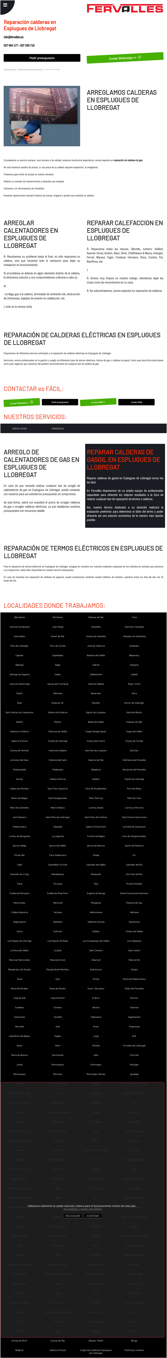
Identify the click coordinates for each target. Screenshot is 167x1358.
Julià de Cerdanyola (19, 626)
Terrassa (57, 883)
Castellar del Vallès (96, 864)
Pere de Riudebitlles (95, 788)
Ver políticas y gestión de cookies (82, 1209)
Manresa (57, 693)
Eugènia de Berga (96, 893)
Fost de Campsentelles (134, 836)
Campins (134, 664)
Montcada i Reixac (96, 1074)
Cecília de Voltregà (57, 740)
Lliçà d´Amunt (58, 997)
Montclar (57, 1074)
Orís (134, 1035)
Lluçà (96, 1035)
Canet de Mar (57, 636)
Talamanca (95, 1016)
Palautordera (19, 826)
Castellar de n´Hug (19, 874)
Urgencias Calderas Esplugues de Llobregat (96, 1351)
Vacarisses (134, 921)
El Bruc (96, 997)
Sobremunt (96, 969)
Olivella (96, 1045)
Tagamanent (134, 1016)
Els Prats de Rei (134, 874)
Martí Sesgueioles (57, 798)
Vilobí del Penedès (134, 988)
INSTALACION (19, 428)
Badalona (96, 769)
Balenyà (19, 664)
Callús (58, 674)
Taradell (58, 1016)
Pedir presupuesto (42, 58)
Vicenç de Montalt (19, 750)
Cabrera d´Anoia (57, 1350)
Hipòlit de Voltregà (134, 779)
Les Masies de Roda (57, 940)
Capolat (19, 655)
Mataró (57, 721)
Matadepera (58, 874)
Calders (96, 779)
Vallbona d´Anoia (96, 921)
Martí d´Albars (58, 807)
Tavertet (134, 1007)
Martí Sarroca (96, 798)
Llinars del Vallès (134, 931)
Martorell (57, 902)
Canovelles (19, 636)
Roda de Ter (58, 702)
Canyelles (96, 626)
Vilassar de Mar (96, 617)
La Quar (58, 950)
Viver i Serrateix (95, 988)
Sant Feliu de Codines (96, 817)
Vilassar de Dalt (134, 721)
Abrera (95, 1007)
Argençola (134, 1026)
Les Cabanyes (134, 940)
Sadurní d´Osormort (96, 826)
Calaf (19, 864)
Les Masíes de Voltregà (19, 940)
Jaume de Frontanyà (57, 683)
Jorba (19, 1064)
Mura (134, 693)
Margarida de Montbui (57, 969)
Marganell (96, 902)
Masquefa (96, 874)
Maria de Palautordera (134, 978)
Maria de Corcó (57, 959)
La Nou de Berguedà (19, 836)
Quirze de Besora (96, 845)
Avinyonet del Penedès (134, 769)
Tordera (58, 1007)
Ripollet (96, 702)
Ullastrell (95, 959)
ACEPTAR (93, 1215)
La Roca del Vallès (19, 950)
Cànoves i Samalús (134, 626)
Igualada (134, 1074)
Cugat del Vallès (134, 731)
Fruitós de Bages (96, 836)
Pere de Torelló (57, 645)
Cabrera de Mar (96, 759)
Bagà (57, 664)
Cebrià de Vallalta (58, 750)
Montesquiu (19, 1074)
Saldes (96, 931)
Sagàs (58, 1035)
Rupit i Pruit (134, 683)
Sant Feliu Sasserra (58, 788)
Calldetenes (96, 674)
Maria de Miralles (19, 988)
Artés (96, 1026)
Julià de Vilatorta (96, 645)
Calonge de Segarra (19, 674)
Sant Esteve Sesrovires (134, 817)
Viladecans (57, 769)
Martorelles (19, 902)
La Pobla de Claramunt (134, 826)
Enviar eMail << (98, 402)
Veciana (58, 912)
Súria (19, 931)
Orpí (58, 978)
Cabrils (96, 664)
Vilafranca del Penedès (134, 759)
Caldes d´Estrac (58, 779)
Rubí (19, 702)
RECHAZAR (73, 1215)
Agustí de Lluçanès (96, 712)
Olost (57, 1045)
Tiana (19, 883)
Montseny (58, 617)
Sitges (134, 969)
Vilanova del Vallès (57, 731)
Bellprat (19, 1350)
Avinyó (19, 779)
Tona (134, 617)
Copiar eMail (136, 402)
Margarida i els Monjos (19, 969)
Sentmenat (58, 1055)
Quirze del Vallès (57, 845)
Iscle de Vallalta (96, 683)
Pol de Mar (19, 855)
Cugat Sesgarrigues (96, 731)
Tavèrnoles (19, 1016)
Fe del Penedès (134, 883)
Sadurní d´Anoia (19, 740)
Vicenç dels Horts (96, 740)
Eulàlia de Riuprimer (57, 893)
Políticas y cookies (134, 1350)
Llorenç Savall (96, 807)
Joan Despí (57, 626)
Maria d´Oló (134, 959)
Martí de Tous (134, 798)
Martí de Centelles (19, 807)
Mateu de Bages (19, 798)
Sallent (19, 721)
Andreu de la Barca (57, 712)
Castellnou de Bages (19, 1035)
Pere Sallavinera (57, 855)
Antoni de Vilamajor (134, 702)
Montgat (134, 1064)
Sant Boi (134, 750)
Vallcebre (57, 921)
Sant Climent (96, 950)
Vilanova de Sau (134, 902)
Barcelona (19, 617)
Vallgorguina (19, 921)
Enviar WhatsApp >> (125, 58)
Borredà (19, 1026)
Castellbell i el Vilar (57, 864)
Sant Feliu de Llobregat (58, 817)
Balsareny (134, 655)
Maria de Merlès (58, 988)
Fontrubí (134, 1055)
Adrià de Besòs (134, 712)
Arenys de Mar (57, 1340)
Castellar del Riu (134, 864)
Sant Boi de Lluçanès (96, 750)
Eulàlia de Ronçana (19, 893)
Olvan (19, 1045)
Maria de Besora (19, 1055)
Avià (58, 1026)
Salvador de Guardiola (134, 636)
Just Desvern (19, 817)
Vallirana (134, 912)
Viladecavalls (19, 769)
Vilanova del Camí (58, 759)
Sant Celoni (134, 950)
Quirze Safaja (19, 845)
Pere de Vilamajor (19, 645)
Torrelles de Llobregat (134, 1045)
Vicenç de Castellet (96, 636)
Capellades (57, 655)
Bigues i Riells (96, 1340)
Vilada (96, 855)
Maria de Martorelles (19, 959)
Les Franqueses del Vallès (96, 940)
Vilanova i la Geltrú (19, 731)
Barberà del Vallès (96, 655)
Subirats (57, 931)
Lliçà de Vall (19, 997)
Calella (134, 674)
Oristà (96, 978)
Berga (134, 1340)
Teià (96, 883)
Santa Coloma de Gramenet (134, 893)
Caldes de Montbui (19, 788)
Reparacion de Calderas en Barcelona (30, 69)
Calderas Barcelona (10, 69)
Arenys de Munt (19, 1340)
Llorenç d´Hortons (134, 807)
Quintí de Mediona (134, 845)
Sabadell (57, 826)
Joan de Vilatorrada (19, 683)
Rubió (19, 693)
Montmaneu (58, 1064)
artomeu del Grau (19, 759)
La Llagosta (58, 836)
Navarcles (96, 693)
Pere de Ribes (134, 788)
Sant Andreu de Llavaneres (19, 712)
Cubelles (19, 1007)
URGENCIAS (58, 428)
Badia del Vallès (96, 721)
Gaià (96, 1055)
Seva (19, 978)
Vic (134, 855)
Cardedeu (134, 645)
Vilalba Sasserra (19, 912)
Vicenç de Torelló (134, 740)
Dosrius (134, 997)
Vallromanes (96, 912)
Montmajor (96, 1064)
